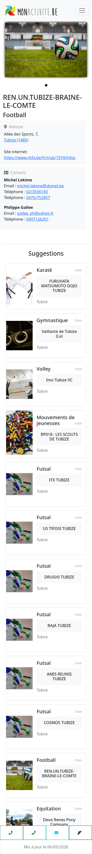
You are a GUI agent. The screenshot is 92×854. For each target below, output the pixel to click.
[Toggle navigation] (82, 10)
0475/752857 (38, 197)
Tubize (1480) (16, 140)
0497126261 (37, 219)
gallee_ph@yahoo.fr (35, 213)
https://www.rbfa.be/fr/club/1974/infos (40, 157)
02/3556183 (37, 191)
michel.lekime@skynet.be (40, 185)
